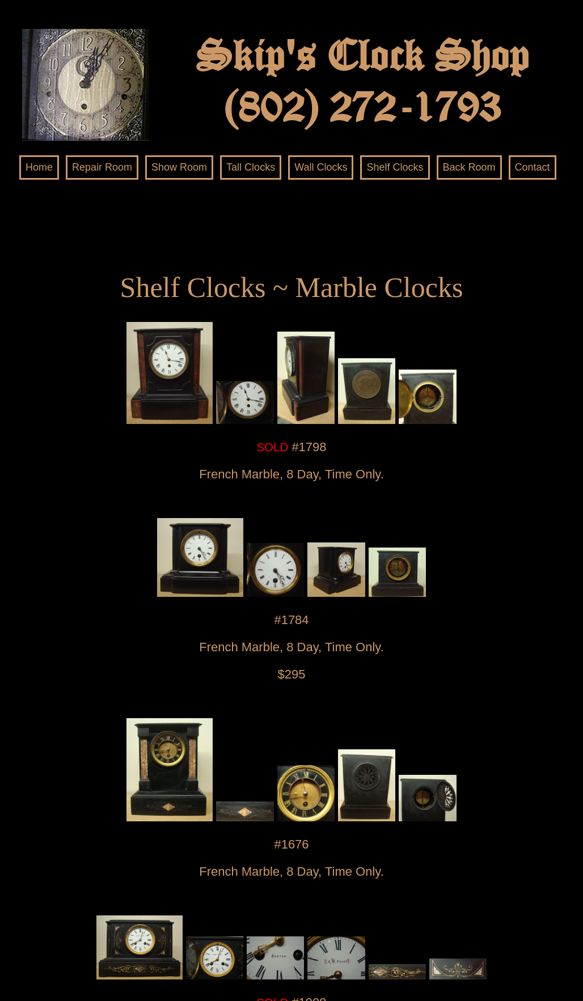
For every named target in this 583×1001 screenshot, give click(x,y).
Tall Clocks (250, 167)
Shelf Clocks (394, 167)
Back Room (469, 167)
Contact (532, 167)
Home (39, 167)
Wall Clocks (320, 167)
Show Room (179, 167)
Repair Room (102, 167)
